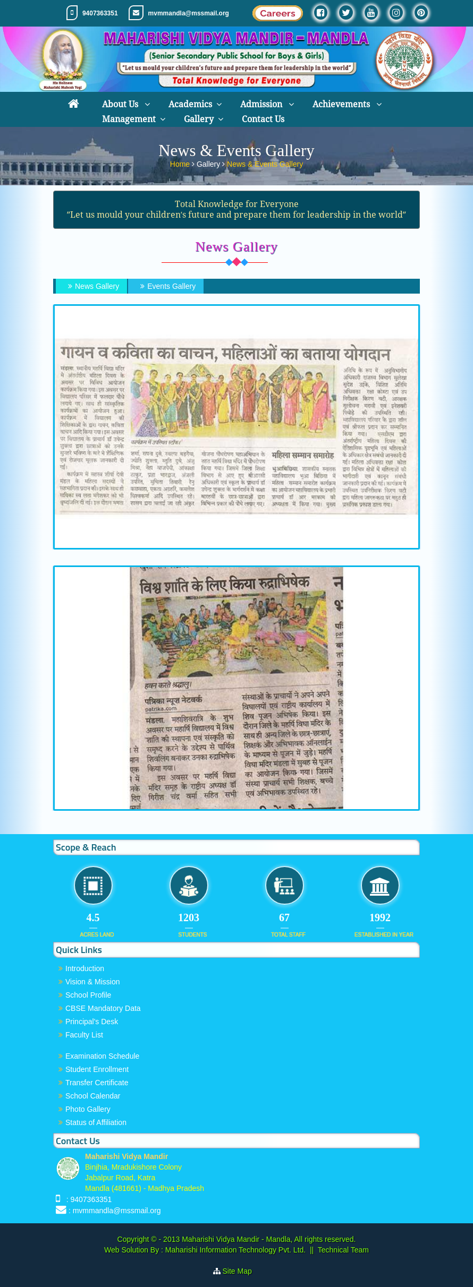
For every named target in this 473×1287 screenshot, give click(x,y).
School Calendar (93, 1096)
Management (129, 119)
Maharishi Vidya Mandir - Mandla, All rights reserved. (269, 1239)
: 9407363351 (87, 1199)
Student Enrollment (97, 1069)
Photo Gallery (88, 1109)
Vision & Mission (92, 981)
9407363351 (100, 13)
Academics (190, 104)
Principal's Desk (91, 1021)
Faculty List (84, 1035)
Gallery (199, 119)
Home (181, 163)
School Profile (88, 995)
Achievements (342, 104)
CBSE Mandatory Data (103, 1008)
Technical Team (343, 1250)
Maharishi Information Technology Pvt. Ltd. (234, 1250)
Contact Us (263, 119)
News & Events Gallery (265, 163)
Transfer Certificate (97, 1082)
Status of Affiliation (95, 1122)
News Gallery (92, 286)
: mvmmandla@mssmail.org (115, 1210)
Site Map (241, 1271)
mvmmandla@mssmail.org (188, 13)
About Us (121, 104)
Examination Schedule (102, 1056)
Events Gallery (167, 286)
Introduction (84, 968)
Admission (262, 104)
